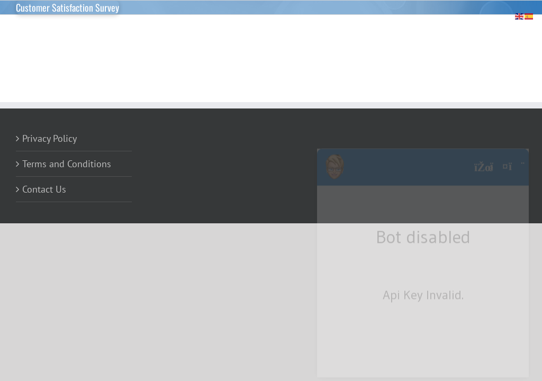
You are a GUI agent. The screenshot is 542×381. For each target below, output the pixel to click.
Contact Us (44, 189)
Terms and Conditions (66, 164)
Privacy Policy (49, 138)
